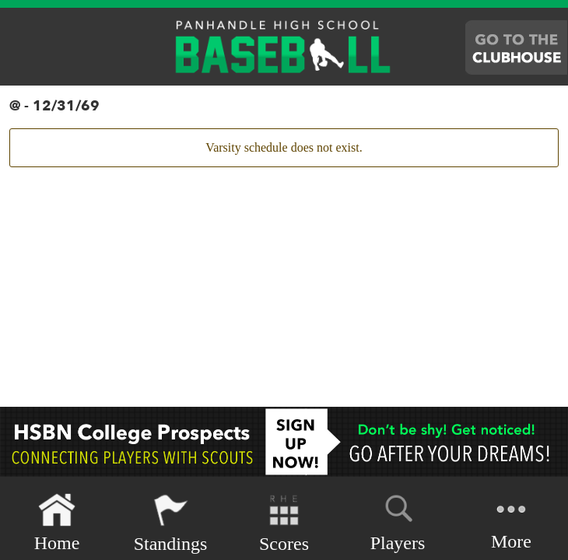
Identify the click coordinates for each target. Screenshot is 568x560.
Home (57, 523)
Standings (171, 523)
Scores (284, 523)
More (511, 521)
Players (398, 520)
